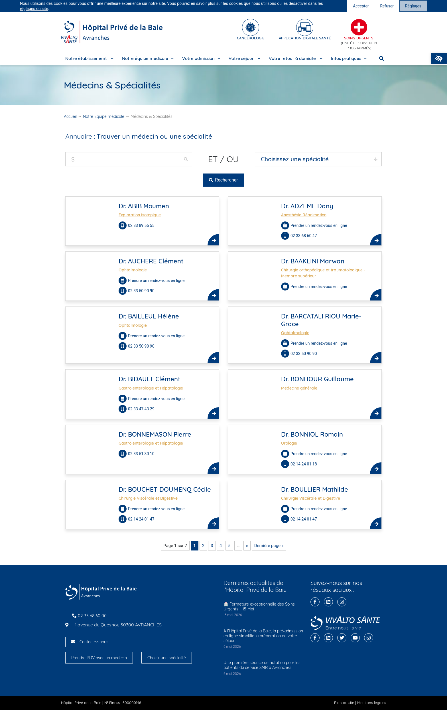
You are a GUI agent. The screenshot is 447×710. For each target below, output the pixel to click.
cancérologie (250, 38)
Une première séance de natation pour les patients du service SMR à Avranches (262, 665)
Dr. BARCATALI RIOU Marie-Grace (321, 320)
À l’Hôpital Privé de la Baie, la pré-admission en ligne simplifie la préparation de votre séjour (263, 635)
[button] (439, 58)
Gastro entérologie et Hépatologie (151, 388)
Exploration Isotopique (140, 214)
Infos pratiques (349, 58)
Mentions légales (371, 702)
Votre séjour (244, 58)
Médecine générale (299, 388)
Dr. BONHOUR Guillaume (317, 379)
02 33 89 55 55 (141, 225)
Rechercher (223, 180)
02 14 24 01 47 (141, 519)
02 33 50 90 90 (141, 291)
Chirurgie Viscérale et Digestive (148, 498)
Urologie (289, 443)
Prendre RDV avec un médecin (99, 657)
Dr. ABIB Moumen (144, 206)
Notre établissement (89, 58)
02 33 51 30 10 (141, 453)
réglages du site (34, 8)
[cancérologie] (250, 27)
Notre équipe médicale (148, 58)
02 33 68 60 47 (304, 235)
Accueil (70, 116)
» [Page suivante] (247, 545)
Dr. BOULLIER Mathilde (314, 489)
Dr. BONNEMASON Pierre (155, 434)
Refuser (387, 6)
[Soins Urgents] (358, 27)
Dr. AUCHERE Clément (151, 261)
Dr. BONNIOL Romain (312, 434)
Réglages (413, 6)
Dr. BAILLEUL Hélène (149, 316)
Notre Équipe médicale (103, 116)
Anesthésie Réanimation (303, 214)
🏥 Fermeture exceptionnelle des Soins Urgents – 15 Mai (259, 607)
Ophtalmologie (133, 270)
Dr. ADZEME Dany (307, 206)
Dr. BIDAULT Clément (149, 379)
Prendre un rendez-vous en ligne (318, 225)
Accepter (361, 6)
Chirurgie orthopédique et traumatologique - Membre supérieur (323, 273)
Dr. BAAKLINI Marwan (312, 261)
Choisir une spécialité (166, 657)
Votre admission (201, 58)
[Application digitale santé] (304, 27)
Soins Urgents (358, 38)
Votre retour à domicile (295, 58)
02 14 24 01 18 (304, 464)
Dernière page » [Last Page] (269, 545)
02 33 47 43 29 (141, 409)
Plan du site (344, 702)
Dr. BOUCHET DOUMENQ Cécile (165, 489)
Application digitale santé (305, 38)
